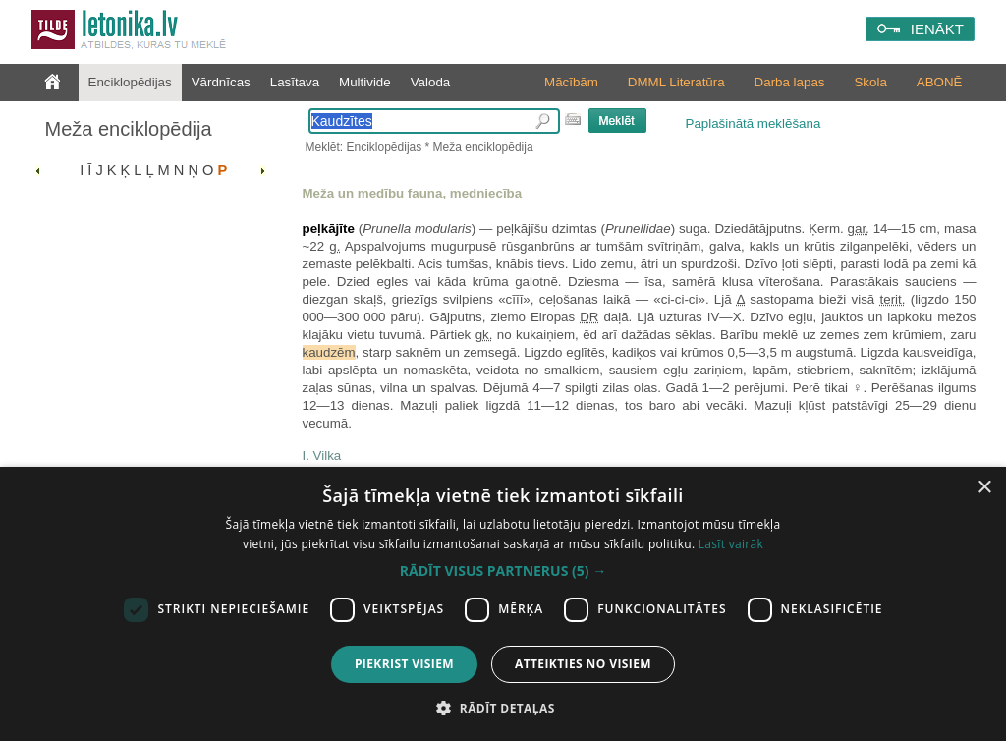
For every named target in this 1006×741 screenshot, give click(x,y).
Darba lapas (789, 82)
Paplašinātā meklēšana (753, 123)
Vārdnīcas (221, 82)
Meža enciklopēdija (128, 129)
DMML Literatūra (676, 82)
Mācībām (571, 82)
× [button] (984, 488)
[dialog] (503, 604)
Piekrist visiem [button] (404, 664)
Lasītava (294, 82)
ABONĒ (940, 82)
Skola (870, 82)
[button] (503, 571)
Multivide (365, 82)
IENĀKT (937, 29)
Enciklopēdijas (130, 82)
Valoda (431, 82)
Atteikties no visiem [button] (583, 664)
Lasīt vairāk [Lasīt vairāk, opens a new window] (731, 544)
